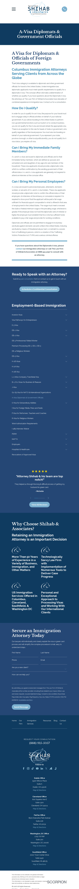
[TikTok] (32, 770)
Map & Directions (39, 791)
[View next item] (49, 498)
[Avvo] (51, 770)
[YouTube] (37, 770)
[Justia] (55, 770)
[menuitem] (38, 314)
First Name (16, 653)
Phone (14, 660)
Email (43, 660)
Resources (47, 722)
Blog (55, 722)
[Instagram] (28, 770)
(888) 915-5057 (39, 744)
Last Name (45, 653)
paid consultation (27, 279)
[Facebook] (23, 770)
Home (14, 722)
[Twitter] (46, 770)
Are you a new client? (20, 668)
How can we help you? (21, 675)
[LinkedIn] (42, 770)
